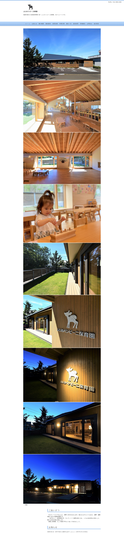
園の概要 (41, 23)
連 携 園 (96, 23)
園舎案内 (48, 23)
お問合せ (89, 23)
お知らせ (34, 23)
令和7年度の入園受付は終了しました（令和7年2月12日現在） (72, 531)
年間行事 (62, 23)
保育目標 (55, 23)
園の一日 (68, 23)
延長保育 (75, 23)
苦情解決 (82, 23)
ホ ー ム (27, 23)
